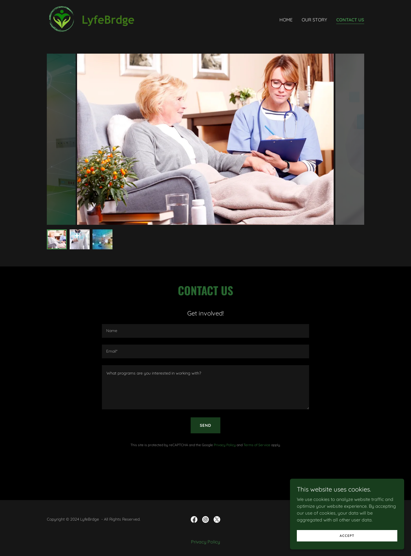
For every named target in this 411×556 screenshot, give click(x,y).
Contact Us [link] (350, 20)
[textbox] (205, 331)
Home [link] (286, 20)
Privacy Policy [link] (225, 445)
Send (205, 425)
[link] (94, 18)
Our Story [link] (314, 20)
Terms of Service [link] (256, 445)
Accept (347, 535)
